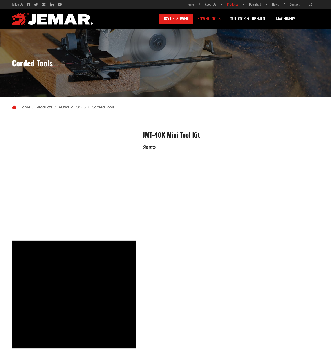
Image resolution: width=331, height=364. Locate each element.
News (275, 4)
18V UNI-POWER (176, 19)
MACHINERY (285, 19)
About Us (210, 4)
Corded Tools (103, 107)
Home (190, 4)
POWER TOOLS (209, 19)
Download (255, 4)
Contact (295, 4)
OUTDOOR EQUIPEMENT (248, 19)
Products (232, 4)
